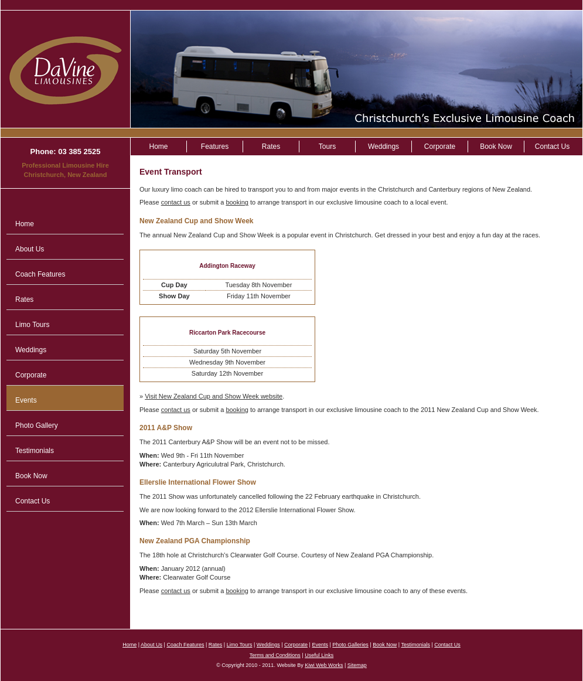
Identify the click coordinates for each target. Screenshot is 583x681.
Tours (327, 146)
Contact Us (32, 501)
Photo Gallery (36, 425)
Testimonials (34, 451)
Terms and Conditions (275, 655)
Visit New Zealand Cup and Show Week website (213, 396)
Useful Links (319, 655)
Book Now (31, 476)
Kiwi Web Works (324, 665)
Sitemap (357, 665)
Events (26, 400)
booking (237, 202)
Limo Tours (32, 325)
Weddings (30, 350)
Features (215, 146)
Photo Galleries (350, 645)
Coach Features (40, 274)
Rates (24, 299)
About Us (29, 249)
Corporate (30, 375)
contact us (175, 202)
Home (24, 224)
